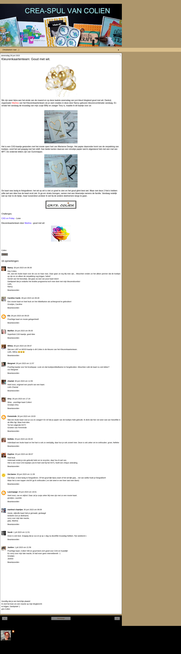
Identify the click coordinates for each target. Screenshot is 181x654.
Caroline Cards (13, 298)
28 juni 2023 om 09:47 (23, 346)
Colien (17, 632)
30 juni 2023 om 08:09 (33, 510)
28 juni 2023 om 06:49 (30, 298)
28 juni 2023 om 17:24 (21, 399)
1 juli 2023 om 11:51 (21, 532)
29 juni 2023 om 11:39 (26, 474)
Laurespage (12, 492)
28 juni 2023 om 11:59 (24, 381)
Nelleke (10, 439)
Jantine (10, 547)
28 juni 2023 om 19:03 (26, 416)
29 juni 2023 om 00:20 (24, 439)
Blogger (70, 651)
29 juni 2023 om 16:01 (28, 492)
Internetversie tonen (61, 623)
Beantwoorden (13, 290)
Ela (8, 316)
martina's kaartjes (15, 510)
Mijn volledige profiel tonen (11, 646)
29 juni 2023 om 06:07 (24, 454)
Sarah (10, 532)
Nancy (10, 268)
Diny (9, 399)
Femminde (12, 416)
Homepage (61, 618)
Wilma (10, 346)
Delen (5, 254)
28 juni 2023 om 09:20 (20, 316)
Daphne (10, 454)
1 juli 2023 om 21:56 (23, 547)
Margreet (11, 363)
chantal (10, 381)
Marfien (10, 331)
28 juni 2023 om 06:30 (23, 268)
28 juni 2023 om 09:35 (24, 331)
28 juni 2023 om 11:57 (25, 363)
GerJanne (11, 474)
